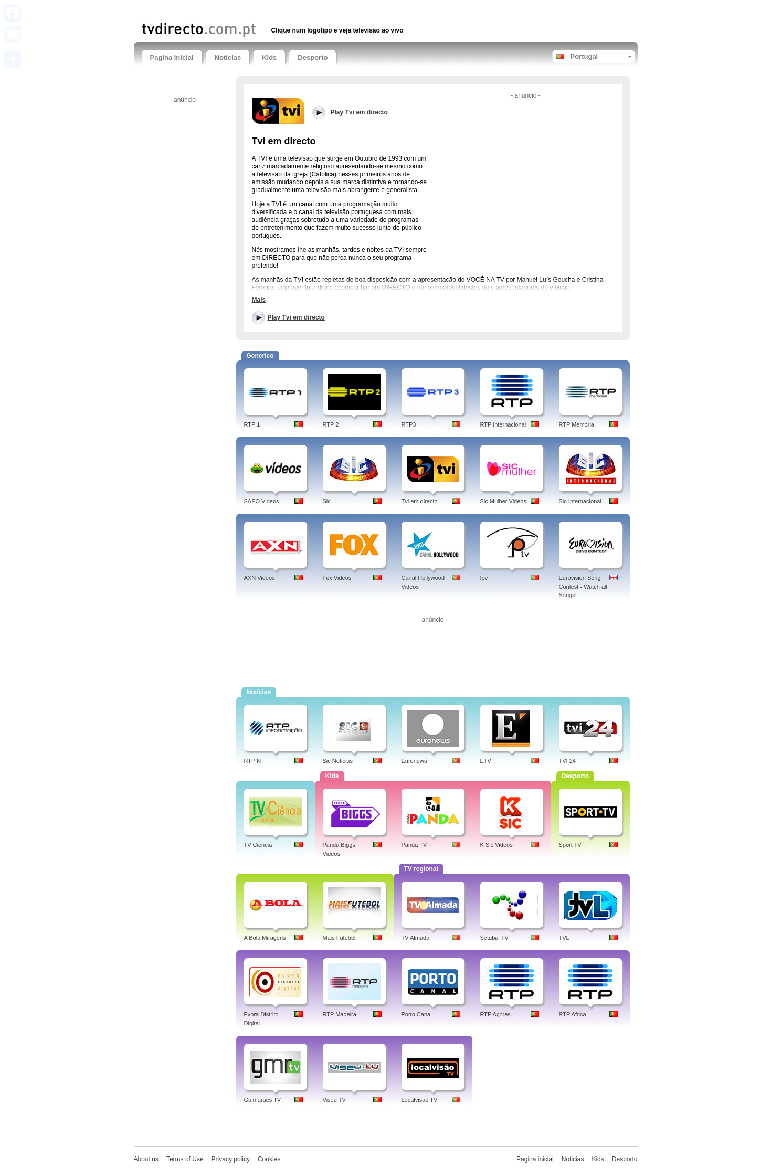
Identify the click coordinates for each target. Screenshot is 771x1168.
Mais (259, 299)
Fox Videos (337, 578)
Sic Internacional (580, 501)
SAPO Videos (261, 501)
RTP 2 (331, 424)
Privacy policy (231, 1159)
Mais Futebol (339, 938)
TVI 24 (567, 761)
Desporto (313, 57)
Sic (327, 501)
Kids (269, 57)
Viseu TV (334, 1100)
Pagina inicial (172, 57)
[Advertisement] (264, 9)
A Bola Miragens (265, 938)
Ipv (484, 578)
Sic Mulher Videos (503, 501)
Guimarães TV (262, 1100)
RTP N (252, 761)
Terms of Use (185, 1159)
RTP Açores (495, 1014)
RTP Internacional (503, 424)
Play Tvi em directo (296, 317)
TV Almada (416, 938)
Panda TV (414, 845)
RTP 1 (252, 424)
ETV (485, 761)
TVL (564, 938)
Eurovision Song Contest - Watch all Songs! (583, 587)
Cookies (269, 1159)
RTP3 (409, 424)
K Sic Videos (496, 845)
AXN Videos (259, 578)
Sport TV (570, 845)
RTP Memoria (576, 424)
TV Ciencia (258, 845)
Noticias (228, 57)
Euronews (414, 761)
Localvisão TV (420, 1100)
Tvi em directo (420, 501)
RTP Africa (572, 1014)
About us (146, 1159)
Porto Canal (417, 1014)
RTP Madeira (339, 1014)
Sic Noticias (338, 761)
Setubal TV (494, 938)
